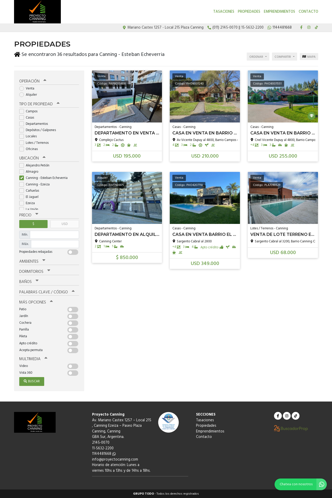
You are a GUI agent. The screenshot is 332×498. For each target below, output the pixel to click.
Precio (28, 215)
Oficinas (30, 148)
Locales (29, 136)
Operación (32, 81)
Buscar (32, 381)
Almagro (30, 171)
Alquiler (29, 94)
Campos (30, 111)
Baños (28, 282)
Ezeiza (28, 203)
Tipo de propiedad (39, 104)
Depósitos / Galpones (39, 129)
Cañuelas (30, 190)
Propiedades (249, 12)
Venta (28, 88)
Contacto (308, 12)
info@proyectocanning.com (115, 459)
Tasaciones (223, 12)
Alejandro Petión (36, 165)
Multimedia (33, 359)
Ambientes (32, 261)
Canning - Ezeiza (36, 184)
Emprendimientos (279, 12)
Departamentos (35, 123)
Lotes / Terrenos (35, 142)
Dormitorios (34, 271)
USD (65, 224)
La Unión (30, 209)
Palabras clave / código (47, 292)
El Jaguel (30, 196)
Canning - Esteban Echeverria (45, 177)
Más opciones (36, 302)
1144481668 (104, 454)
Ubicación (32, 158)
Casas (28, 117)
